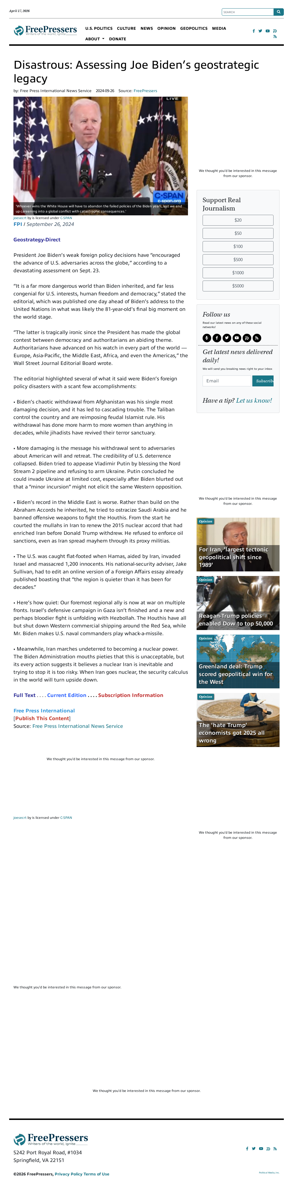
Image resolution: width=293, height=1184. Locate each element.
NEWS (146, 28)
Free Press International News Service (77, 726)
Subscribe (265, 381)
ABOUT (93, 39)
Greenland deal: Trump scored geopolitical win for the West (235, 674)
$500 (238, 259)
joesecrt (20, 218)
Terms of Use (96, 1174)
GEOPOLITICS (193, 28)
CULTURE (126, 28)
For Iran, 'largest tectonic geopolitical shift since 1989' (233, 557)
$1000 (238, 272)
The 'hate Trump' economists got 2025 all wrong (232, 733)
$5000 (238, 286)
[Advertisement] (101, 745)
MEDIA (219, 28)
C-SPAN (66, 218)
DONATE (117, 39)
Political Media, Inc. (269, 1172)
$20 (238, 220)
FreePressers (45, 33)
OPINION (166, 28)
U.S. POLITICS (98, 28)
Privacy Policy (68, 1174)
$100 (238, 246)
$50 (238, 233)
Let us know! (254, 400)
